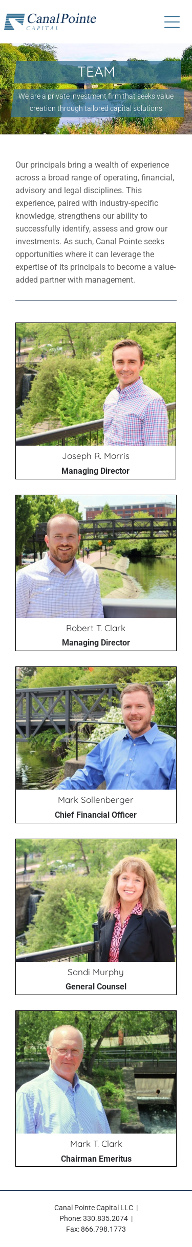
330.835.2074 (105, 1218)
